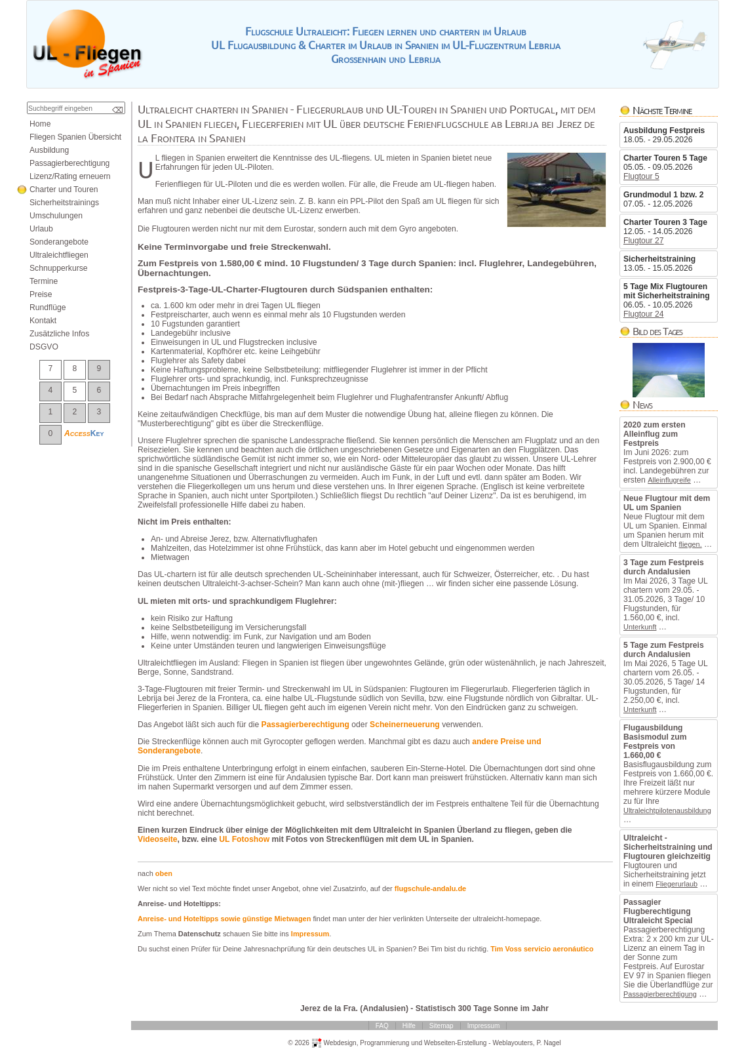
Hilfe (409, 1025)
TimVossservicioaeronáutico (541, 949)
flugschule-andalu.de (430, 888)
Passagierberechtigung (660, 994)
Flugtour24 (643, 314)
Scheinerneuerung (405, 724)
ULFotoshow (244, 839)
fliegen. (689, 544)
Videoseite (158, 839)
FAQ (382, 1025)
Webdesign (339, 1042)
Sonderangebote (58, 242)
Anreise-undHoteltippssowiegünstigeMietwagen (224, 919)
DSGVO (43, 346)
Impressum (310, 934)
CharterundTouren (63, 189)
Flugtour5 (641, 176)
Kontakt (42, 320)
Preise (40, 294)
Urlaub (41, 228)
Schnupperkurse (58, 268)
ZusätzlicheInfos (59, 333)
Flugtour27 (643, 240)
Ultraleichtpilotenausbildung (667, 810)
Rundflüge (47, 307)
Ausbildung (49, 150)
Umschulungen (56, 215)
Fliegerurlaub (676, 884)
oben (163, 873)
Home (39, 124)
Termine (43, 281)
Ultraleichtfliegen (58, 255)
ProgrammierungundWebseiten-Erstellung (423, 1042)
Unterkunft (639, 627)
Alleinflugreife (669, 480)
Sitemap (441, 1025)
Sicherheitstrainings (64, 202)
